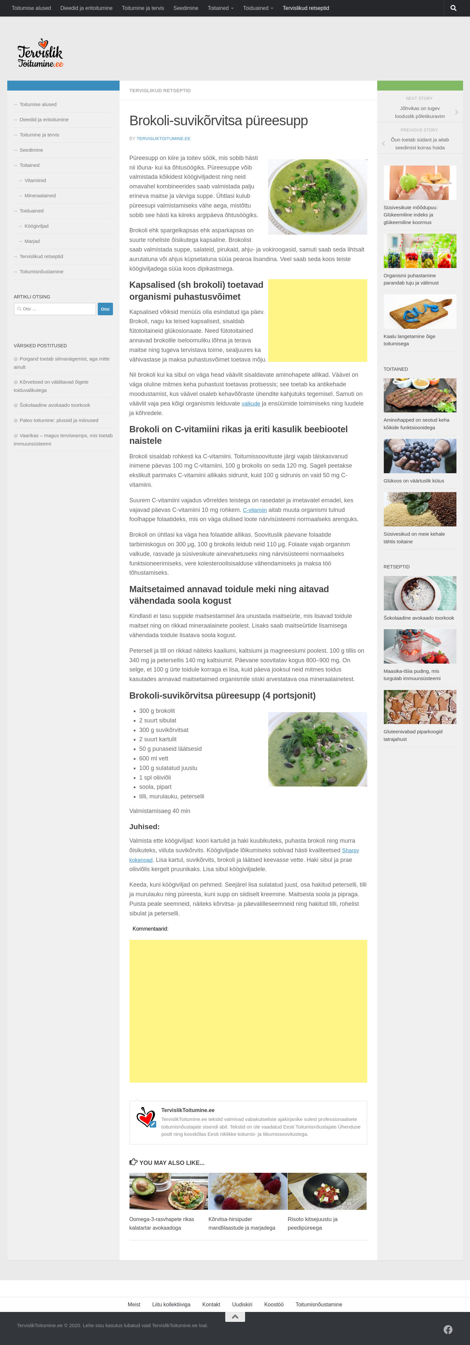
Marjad (32, 241)
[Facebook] (448, 1329)
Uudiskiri (242, 1304)
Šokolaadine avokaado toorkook (55, 405)
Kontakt (211, 1304)
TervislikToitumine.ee (165, 138)
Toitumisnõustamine (42, 271)
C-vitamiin (256, 509)
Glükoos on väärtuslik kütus (414, 480)
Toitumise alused (31, 8)
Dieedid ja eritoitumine (86, 8)
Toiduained (256, 8)
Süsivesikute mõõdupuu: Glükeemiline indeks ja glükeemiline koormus (411, 215)
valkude (252, 403)
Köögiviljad (37, 226)
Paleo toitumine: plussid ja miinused (59, 420)
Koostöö (274, 1304)
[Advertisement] (317, 320)
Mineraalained (40, 195)
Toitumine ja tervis (143, 8)
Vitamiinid (35, 180)
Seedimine (186, 8)
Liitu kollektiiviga (171, 1304)
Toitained (218, 8)
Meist (134, 1304)
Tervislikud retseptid (306, 8)
